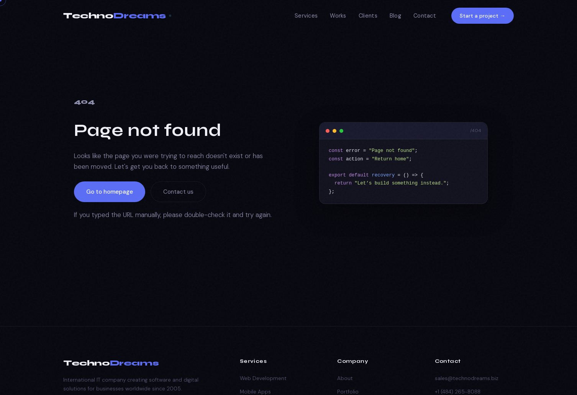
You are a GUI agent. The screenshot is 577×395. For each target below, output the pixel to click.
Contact (424, 15)
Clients (368, 15)
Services (306, 15)
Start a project (482, 15)
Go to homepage (109, 192)
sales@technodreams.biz (466, 378)
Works (338, 15)
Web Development (263, 378)
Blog (395, 15)
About (345, 378)
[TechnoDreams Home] (117, 16)
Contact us (178, 192)
